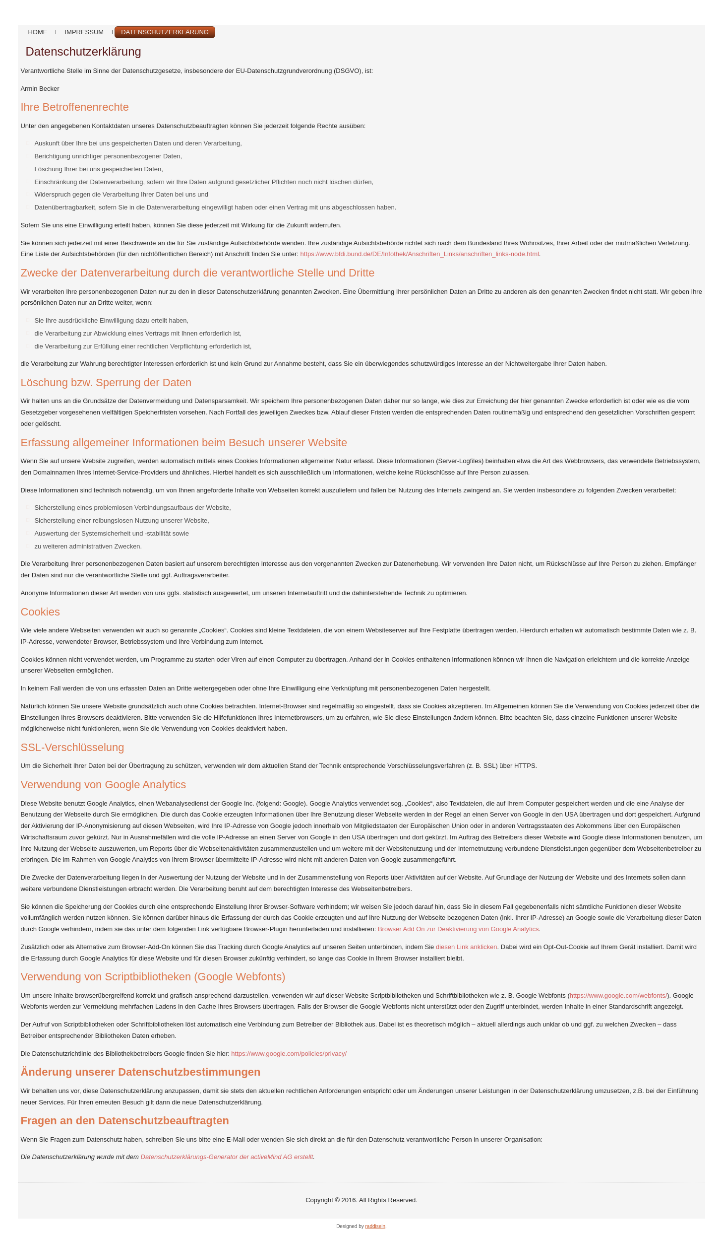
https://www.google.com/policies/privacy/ (289, 1053)
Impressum (84, 32)
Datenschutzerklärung (165, 32)
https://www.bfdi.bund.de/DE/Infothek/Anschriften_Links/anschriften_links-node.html (420, 254)
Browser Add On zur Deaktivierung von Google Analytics (458, 929)
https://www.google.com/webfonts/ (618, 995)
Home (37, 32)
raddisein (375, 1226)
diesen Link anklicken (466, 947)
